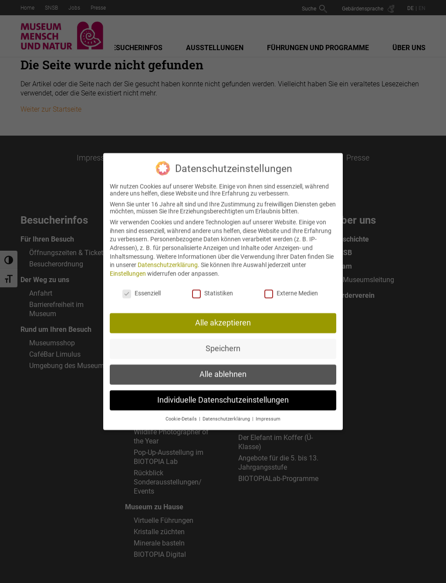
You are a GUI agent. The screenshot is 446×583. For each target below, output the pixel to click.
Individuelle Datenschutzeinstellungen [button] (223, 393)
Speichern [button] (223, 342)
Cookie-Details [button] (182, 412)
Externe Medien (291, 286)
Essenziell (141, 286)
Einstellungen (128, 266)
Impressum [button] (268, 412)
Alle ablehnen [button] (223, 367)
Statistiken (212, 286)
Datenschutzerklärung (168, 258)
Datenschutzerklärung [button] (227, 412)
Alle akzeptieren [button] (223, 316)
